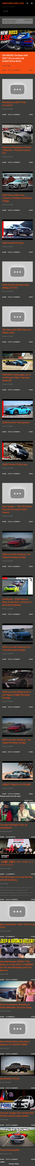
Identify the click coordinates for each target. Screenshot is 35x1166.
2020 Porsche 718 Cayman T (16, 422)
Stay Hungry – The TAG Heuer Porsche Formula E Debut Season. (17, 509)
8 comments (10, 936)
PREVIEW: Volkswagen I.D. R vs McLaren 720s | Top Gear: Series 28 (16, 377)
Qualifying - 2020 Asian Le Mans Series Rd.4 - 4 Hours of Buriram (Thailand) (16, 602)
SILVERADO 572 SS (9, 1078)
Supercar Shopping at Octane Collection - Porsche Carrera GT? (16, 150)
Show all (28, 20)
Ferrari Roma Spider (10, 1150)
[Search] (27, 3)
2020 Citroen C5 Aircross (14, 464)
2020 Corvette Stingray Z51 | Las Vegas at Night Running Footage (16, 694)
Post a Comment (14, 70)
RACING (5, 11)
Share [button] (4, 70)
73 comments (10, 837)
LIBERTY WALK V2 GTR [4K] (16, 784)
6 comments (10, 874)
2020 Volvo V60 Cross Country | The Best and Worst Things (17, 198)
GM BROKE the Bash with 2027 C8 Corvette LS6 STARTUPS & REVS (15, 58)
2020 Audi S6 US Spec (13, 242)
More (31, 70)
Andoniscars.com (13, 3)
